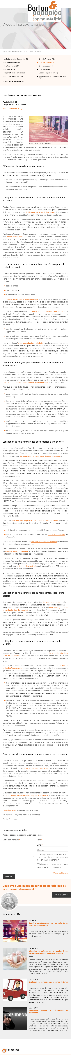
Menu (5, 4)
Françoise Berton (9, 810)
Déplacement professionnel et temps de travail (48, 982)
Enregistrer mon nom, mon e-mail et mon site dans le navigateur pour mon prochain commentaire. (52, 857)
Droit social (43, 69)
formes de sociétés (51, 602)
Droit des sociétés (17, 52)
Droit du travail (9, 66)
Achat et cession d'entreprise (14, 59)
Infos (66, 4)
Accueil (5, 52)
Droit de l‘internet (45, 59)
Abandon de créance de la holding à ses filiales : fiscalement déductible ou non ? (48, 952)
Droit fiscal (8, 69)
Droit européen (44, 66)
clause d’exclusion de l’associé (44, 542)
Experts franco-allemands (13, 73)
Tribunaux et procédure (12, 81)
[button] (4, 1051)
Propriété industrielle (11, 76)
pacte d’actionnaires (56, 535)
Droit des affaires (10, 62)
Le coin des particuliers (47, 73)
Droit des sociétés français (13, 108)
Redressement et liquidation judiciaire (52, 76)
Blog (9, 52)
